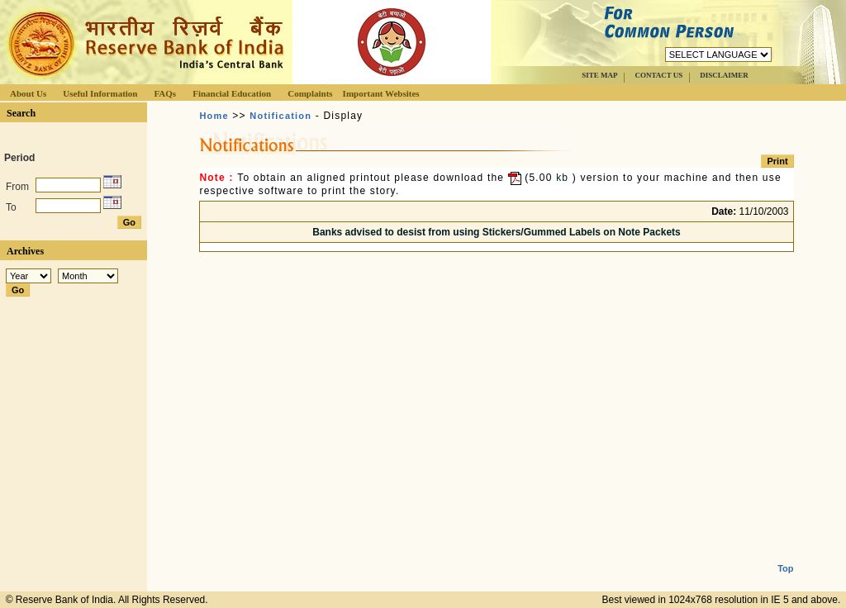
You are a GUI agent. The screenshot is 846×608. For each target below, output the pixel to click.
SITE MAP (599, 75)
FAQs (165, 93)
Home (213, 116)
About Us (28, 93)
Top (785, 555)
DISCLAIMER (724, 75)
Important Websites (381, 93)
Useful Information (100, 93)
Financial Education (231, 93)
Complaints (310, 93)
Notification (280, 116)
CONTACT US (658, 75)
